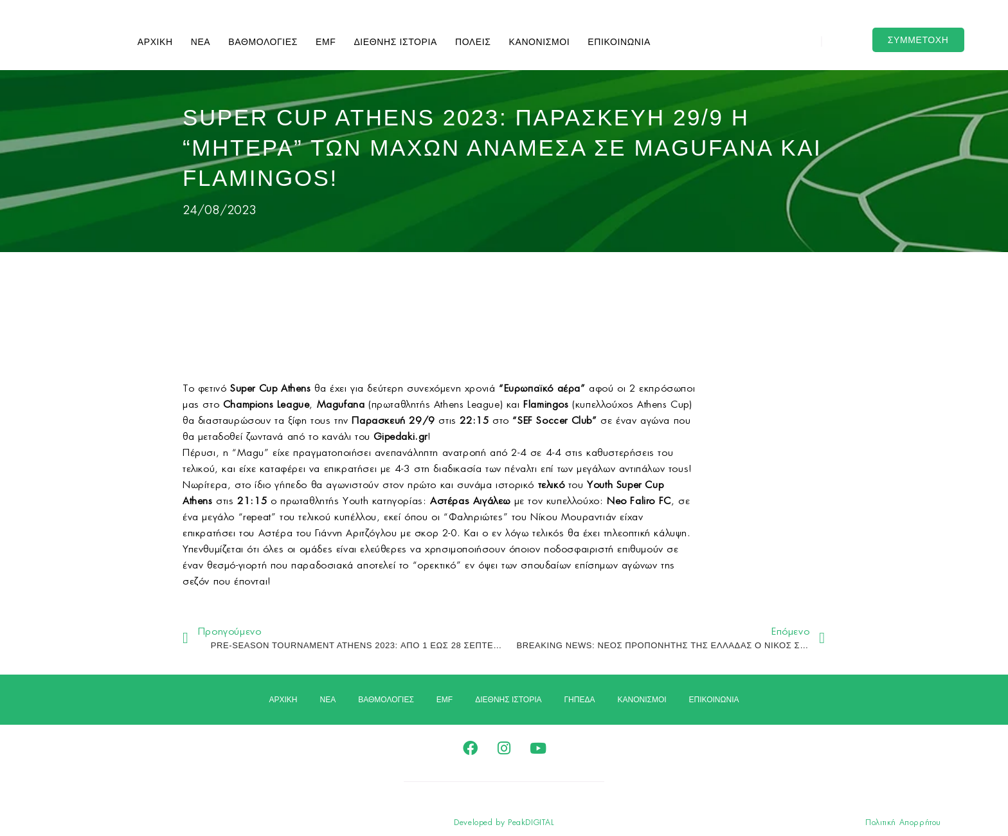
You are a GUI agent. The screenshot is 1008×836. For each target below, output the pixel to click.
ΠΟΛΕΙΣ (473, 42)
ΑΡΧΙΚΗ (155, 42)
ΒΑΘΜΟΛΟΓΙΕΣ (263, 42)
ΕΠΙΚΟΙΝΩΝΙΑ (619, 42)
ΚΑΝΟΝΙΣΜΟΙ (539, 42)
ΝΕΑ (201, 42)
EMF (326, 42)
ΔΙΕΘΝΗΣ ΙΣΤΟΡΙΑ (395, 42)
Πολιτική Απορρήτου (903, 822)
